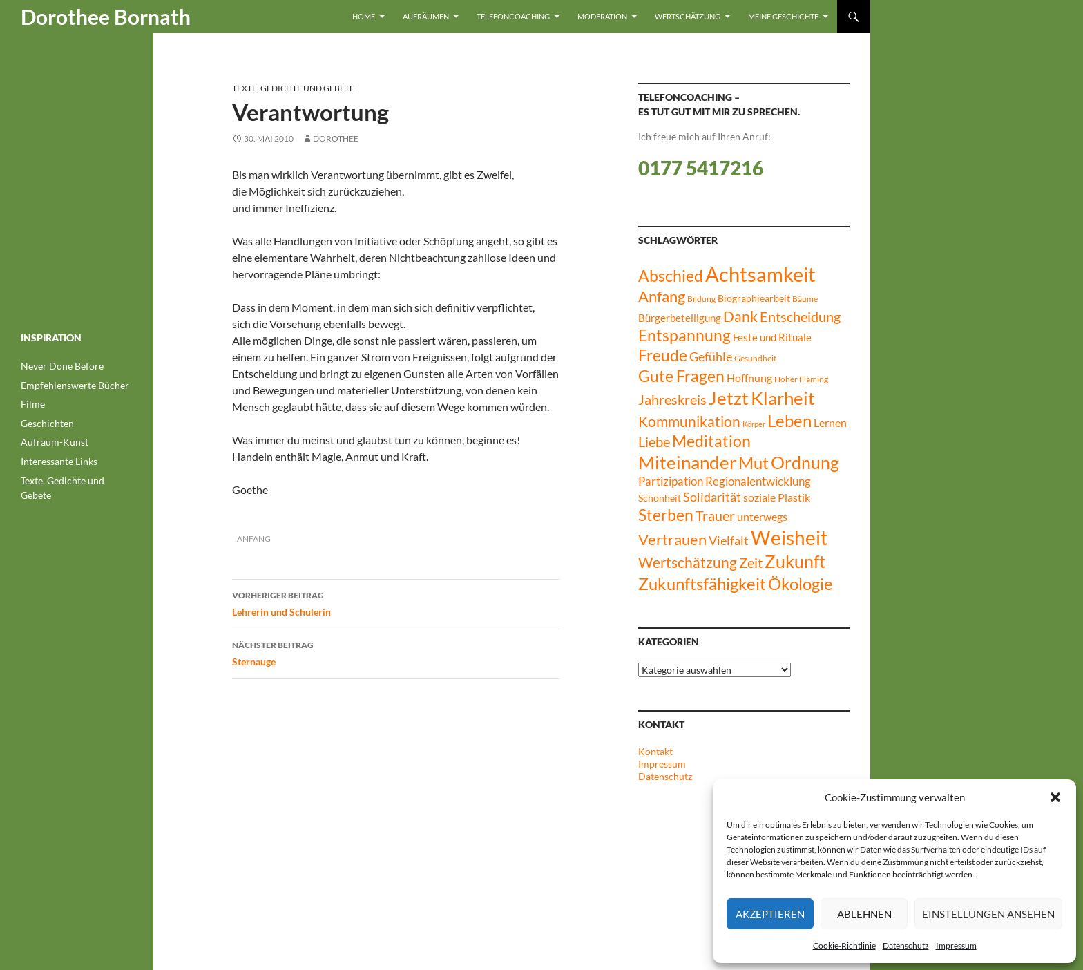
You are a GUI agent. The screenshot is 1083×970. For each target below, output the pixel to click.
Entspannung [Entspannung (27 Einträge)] (684, 335)
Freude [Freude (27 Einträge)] (662, 355)
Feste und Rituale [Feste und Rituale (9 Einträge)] (772, 337)
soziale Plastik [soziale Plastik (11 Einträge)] (776, 497)
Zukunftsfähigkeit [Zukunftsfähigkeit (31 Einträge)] (702, 583)
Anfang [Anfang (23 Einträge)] (661, 296)
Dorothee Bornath (106, 16)
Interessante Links (59, 461)
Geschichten (47, 423)
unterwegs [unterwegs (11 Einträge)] (762, 516)
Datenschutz (906, 945)
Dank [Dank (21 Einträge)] (740, 316)
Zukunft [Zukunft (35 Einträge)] (795, 561)
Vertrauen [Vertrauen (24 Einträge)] (672, 539)
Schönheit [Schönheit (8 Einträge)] (659, 498)
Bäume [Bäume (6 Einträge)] (805, 299)
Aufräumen (426, 16)
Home (363, 16)
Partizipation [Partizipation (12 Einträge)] (670, 481)
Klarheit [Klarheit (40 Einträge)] (783, 398)
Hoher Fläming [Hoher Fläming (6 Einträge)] (801, 379)
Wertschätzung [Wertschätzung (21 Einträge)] (687, 562)
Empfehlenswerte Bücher (75, 385)
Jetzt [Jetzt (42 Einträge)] (729, 398)
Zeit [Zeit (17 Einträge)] (751, 563)
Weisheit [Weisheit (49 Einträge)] (789, 537)
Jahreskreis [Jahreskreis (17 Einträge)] (672, 400)
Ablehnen (864, 914)
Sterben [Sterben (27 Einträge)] (665, 514)
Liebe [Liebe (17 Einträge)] (654, 442)
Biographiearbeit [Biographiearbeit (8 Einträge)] (754, 298)
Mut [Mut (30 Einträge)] (753, 463)
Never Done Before (62, 366)
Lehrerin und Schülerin (395, 602)
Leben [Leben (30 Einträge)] (789, 420)
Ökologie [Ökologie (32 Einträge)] (800, 583)
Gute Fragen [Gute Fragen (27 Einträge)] (681, 376)
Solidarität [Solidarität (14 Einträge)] (712, 496)
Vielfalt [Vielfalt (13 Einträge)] (729, 540)
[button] (1055, 797)
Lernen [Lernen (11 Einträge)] (830, 422)
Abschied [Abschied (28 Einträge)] (670, 275)
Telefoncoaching (513, 16)
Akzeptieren (770, 914)
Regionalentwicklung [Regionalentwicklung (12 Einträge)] (758, 481)
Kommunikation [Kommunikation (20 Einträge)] (689, 421)
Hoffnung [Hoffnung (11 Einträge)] (749, 377)
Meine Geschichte (783, 16)
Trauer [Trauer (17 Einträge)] (715, 516)
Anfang (254, 538)
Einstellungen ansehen (988, 914)
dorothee (335, 138)
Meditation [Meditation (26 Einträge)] (711, 441)
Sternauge (395, 652)
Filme (33, 404)
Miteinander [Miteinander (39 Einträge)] (687, 462)
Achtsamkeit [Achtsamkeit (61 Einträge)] (760, 274)
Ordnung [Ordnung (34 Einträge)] (805, 463)
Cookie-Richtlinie (844, 945)
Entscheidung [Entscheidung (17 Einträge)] (800, 317)
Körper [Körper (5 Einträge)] (753, 423)
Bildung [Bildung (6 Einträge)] (701, 299)
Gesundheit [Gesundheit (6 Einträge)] (755, 358)
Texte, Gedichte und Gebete (293, 88)
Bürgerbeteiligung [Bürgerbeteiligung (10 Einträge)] (679, 318)
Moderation (602, 16)
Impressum (956, 945)
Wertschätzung (687, 16)
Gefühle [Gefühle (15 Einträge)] (710, 356)
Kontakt (655, 751)
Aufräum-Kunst (54, 442)
